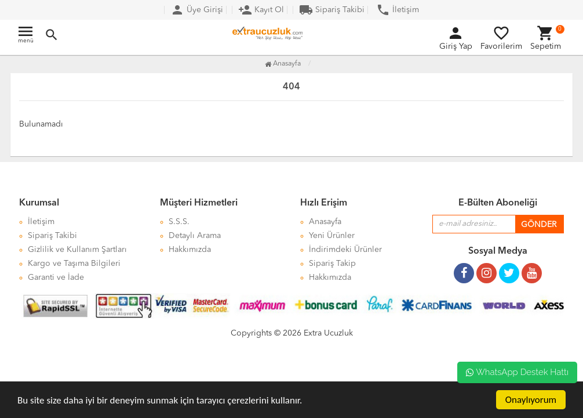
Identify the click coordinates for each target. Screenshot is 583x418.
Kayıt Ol (261, 10)
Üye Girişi (196, 10)
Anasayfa (283, 63)
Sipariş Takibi (332, 10)
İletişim (397, 10)
